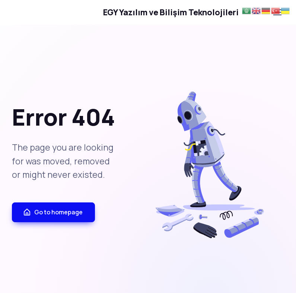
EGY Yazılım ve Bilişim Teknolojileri (126, 12)
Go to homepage (53, 212)
